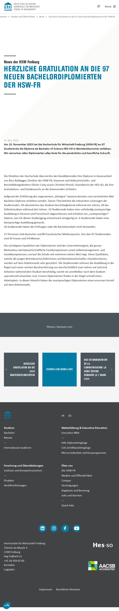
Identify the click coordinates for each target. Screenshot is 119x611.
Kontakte (9, 565)
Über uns (67, 465)
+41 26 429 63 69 (14, 561)
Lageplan (9, 569)
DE (70, 416)
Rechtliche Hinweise (68, 589)
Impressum (45, 589)
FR (62, 416)
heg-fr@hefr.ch (13, 556)
